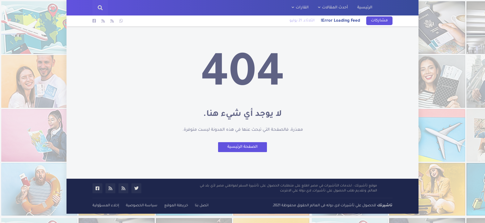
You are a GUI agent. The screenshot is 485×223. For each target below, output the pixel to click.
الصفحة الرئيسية (242, 147)
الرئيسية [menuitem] (364, 8)
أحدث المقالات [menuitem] (335, 8)
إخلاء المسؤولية (105, 206)
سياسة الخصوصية (141, 206)
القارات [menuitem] (302, 8)
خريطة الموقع (176, 206)
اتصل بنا (201, 206)
